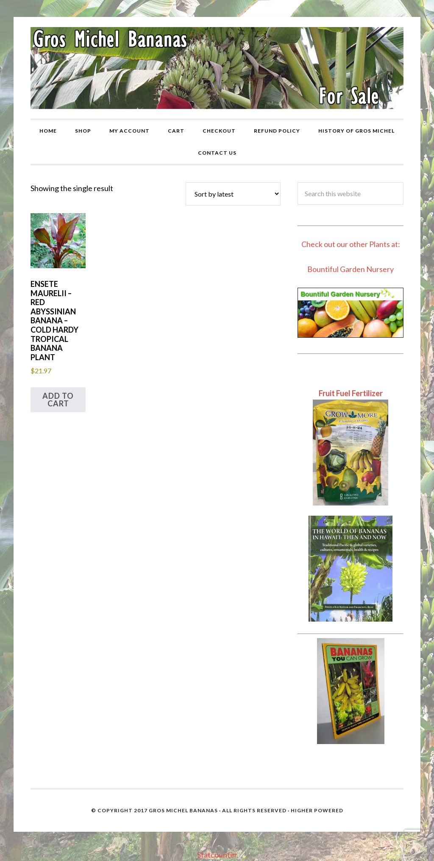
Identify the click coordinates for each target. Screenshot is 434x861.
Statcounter (217, 854)
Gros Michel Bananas (183, 810)
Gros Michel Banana (217, 68)
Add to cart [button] (58, 399)
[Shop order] (233, 194)
